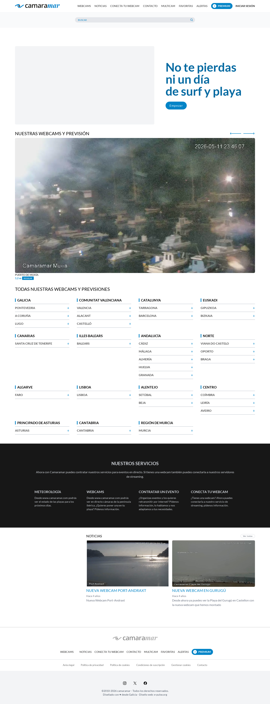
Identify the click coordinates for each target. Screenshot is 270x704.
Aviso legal (68, 665)
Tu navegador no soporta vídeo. (84, 85)
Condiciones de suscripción (150, 665)
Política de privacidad (92, 665)
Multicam (168, 5)
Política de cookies (120, 665)
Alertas (201, 5)
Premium (221, 6)
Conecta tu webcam (124, 5)
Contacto (150, 5)
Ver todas (248, 536)
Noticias (100, 5)
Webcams (84, 5)
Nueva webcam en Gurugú (199, 590)
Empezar (176, 105)
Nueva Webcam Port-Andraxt (116, 590)
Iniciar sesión (245, 5)
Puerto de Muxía (26, 275)
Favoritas (186, 5)
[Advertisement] (135, 35)
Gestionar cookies (181, 665)
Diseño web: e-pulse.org (153, 694)
